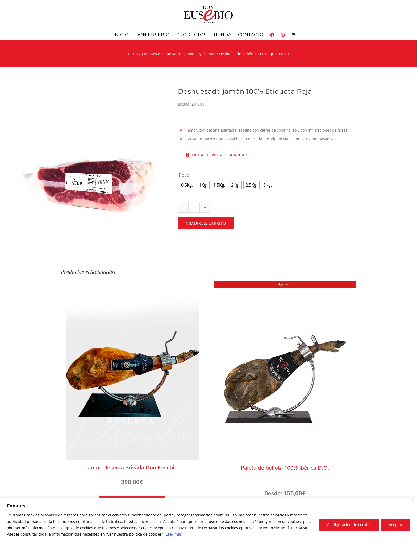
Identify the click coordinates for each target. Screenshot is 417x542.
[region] (208, 520)
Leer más (174, 534)
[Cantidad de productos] (194, 207)
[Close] (413, 500)
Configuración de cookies (349, 524)
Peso (184, 175)
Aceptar (396, 524)
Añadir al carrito (206, 223)
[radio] (187, 185)
